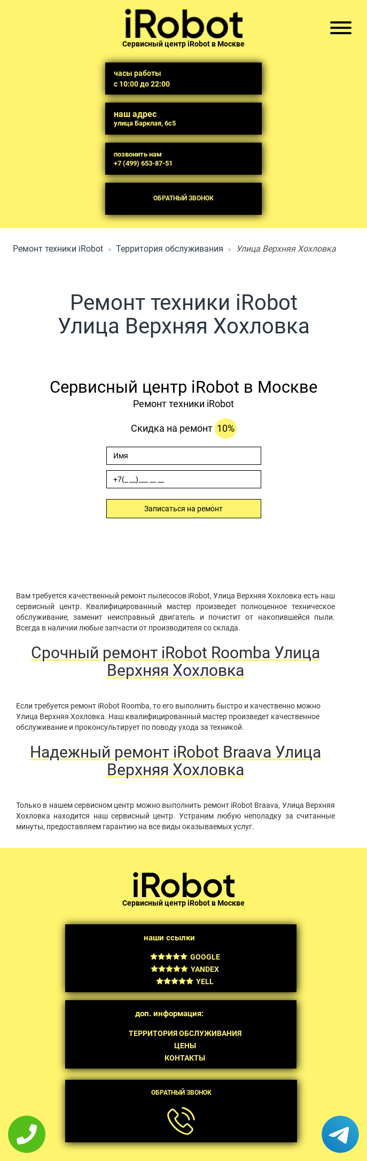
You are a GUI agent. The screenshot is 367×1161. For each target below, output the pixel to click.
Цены (185, 1045)
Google (185, 957)
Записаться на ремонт (183, 508)
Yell (185, 981)
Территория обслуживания (169, 249)
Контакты (185, 1058)
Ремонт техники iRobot (58, 249)
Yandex (185, 969)
